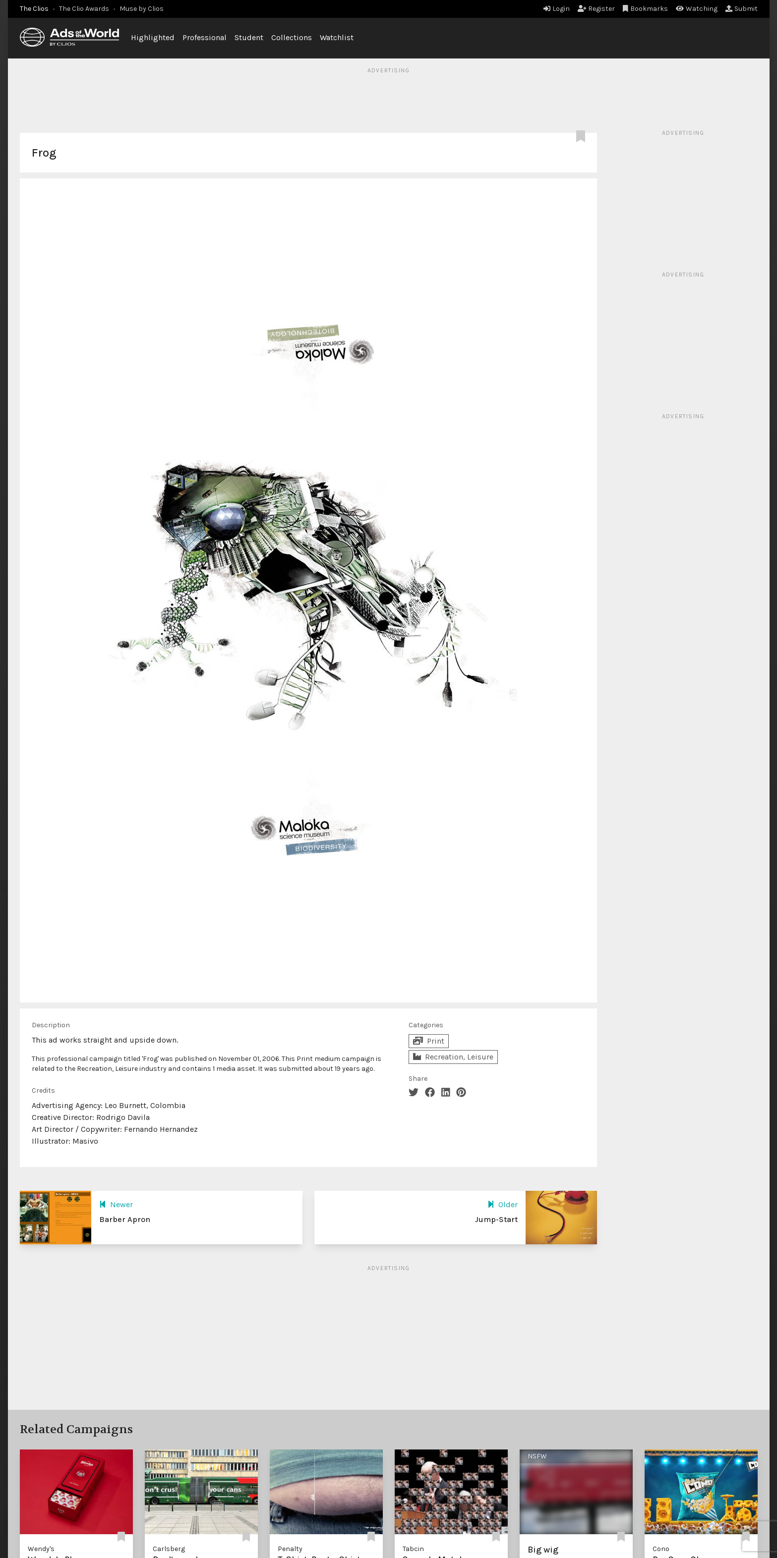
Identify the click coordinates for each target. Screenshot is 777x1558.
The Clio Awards (84, 8)
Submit (741, 8)
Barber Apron (124, 1219)
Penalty (290, 1549)
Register (596, 8)
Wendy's (41, 1549)
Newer (116, 1204)
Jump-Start (496, 1219)
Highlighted (153, 37)
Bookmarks (645, 8)
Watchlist (337, 37)
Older (502, 1204)
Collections (291, 37)
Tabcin (413, 1549)
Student (249, 37)
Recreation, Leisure (453, 1056)
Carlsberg (169, 1549)
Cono (661, 1549)
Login (556, 8)
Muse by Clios (142, 8)
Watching (696, 8)
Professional (204, 37)
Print (428, 1041)
